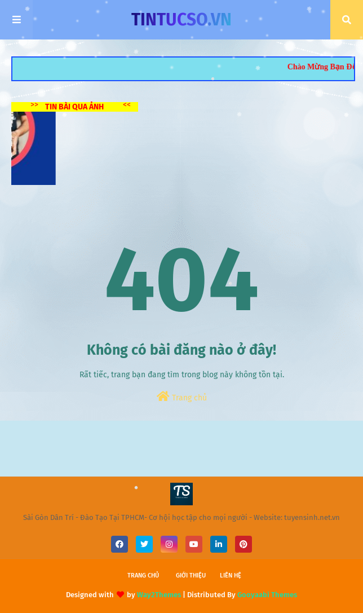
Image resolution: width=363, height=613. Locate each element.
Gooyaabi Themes (267, 594)
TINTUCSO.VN (181, 20)
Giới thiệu (191, 575)
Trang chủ (182, 397)
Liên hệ (230, 575)
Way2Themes (159, 594)
